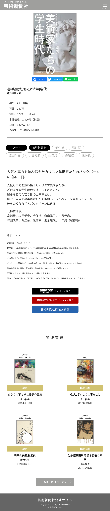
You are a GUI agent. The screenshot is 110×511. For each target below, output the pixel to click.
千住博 (59, 148)
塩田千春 (15, 155)
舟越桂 (69, 155)
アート (16, 148)
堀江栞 (76, 148)
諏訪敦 (86, 155)
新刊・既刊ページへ (55, 482)
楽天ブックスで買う (55, 300)
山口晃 (52, 155)
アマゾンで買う (55, 291)
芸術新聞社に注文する (55, 309)
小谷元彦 (35, 155)
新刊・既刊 (40, 148)
